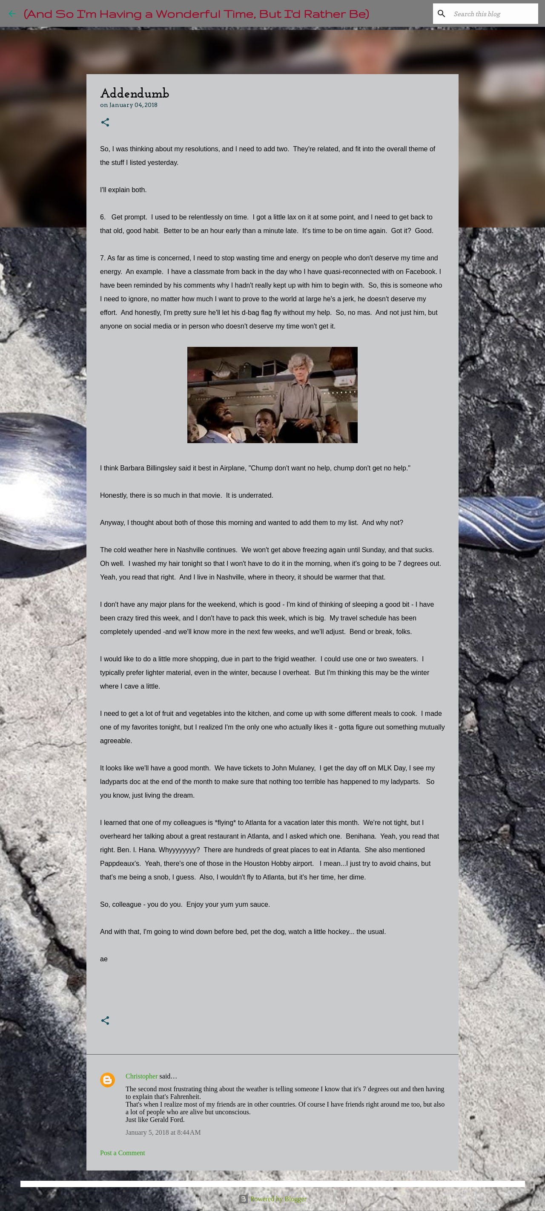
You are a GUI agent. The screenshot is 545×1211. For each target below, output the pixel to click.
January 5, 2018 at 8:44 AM (163, 1132)
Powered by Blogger (272, 1198)
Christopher (142, 1076)
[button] (105, 123)
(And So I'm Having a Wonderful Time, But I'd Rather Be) (196, 13)
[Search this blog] (493, 13)
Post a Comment (122, 1152)
